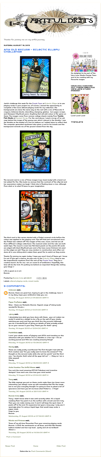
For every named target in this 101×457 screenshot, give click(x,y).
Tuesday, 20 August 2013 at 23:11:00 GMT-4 (28, 391)
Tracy (11, 379)
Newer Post (10, 446)
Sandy (11, 347)
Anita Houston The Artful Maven (22, 367)
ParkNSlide (13, 332)
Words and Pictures (17, 420)
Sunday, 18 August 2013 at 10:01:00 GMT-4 (28, 310)
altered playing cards (18, 281)
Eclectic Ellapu (51, 103)
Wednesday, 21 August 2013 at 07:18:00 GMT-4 (30, 416)
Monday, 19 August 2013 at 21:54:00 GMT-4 (28, 375)
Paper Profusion (15, 302)
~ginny (11, 314)
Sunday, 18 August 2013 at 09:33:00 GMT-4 (29, 298)
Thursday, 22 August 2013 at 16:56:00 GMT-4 (29, 432)
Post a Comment (13, 437)
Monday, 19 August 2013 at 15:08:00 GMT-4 (29, 342)
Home (35, 446)
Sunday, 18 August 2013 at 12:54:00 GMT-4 (28, 328)
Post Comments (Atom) (41, 451)
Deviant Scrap (22, 118)
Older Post (61, 446)
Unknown (12, 290)
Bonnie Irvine (14, 396)
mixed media (33, 281)
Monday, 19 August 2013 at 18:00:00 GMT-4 (29, 363)
